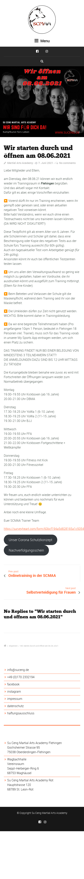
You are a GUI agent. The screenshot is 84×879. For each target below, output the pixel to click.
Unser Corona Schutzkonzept (30, 539)
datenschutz (15, 706)
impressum (14, 699)
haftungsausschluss (20, 713)
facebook (13, 684)
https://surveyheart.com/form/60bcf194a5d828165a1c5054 (44, 529)
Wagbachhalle (16, 759)
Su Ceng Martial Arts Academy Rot (30, 780)
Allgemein (13, 645)
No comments (67, 163)
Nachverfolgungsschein (26, 550)
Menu (42, 40)
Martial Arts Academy (20, 163)
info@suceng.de (18, 670)
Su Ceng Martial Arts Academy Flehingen (34, 743)
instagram (14, 691)
